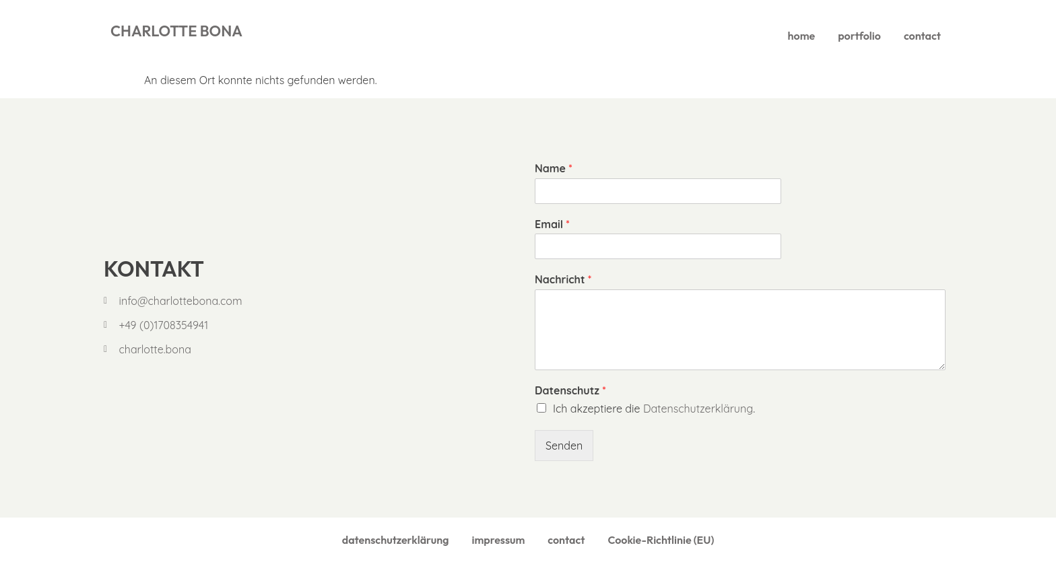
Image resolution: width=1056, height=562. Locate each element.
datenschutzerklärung (395, 540)
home (802, 35)
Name (553, 168)
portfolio (859, 35)
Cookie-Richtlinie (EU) (660, 540)
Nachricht (563, 279)
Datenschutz (570, 390)
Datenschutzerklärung (698, 408)
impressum (498, 540)
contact (922, 35)
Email (552, 224)
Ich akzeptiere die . (654, 408)
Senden (564, 445)
